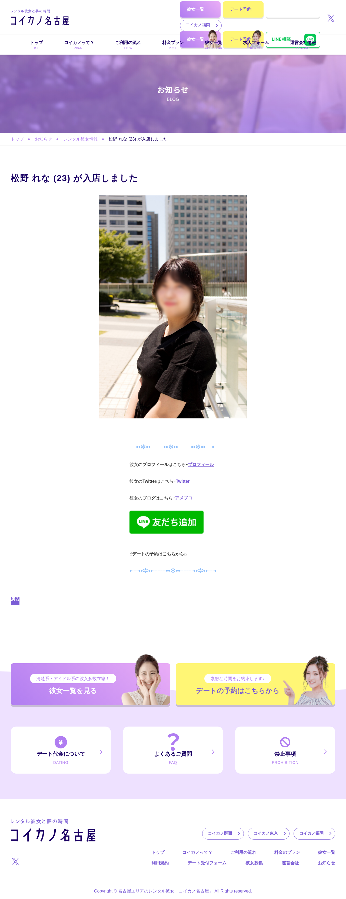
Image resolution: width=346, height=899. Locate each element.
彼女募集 (254, 863)
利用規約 (160, 863)
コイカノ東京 (150, 10)
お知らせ (43, 139)
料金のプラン (287, 852)
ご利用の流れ (243, 852)
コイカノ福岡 (104, 25)
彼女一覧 (326, 852)
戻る (15, 599)
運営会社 (290, 863)
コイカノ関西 (104, 10)
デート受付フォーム (207, 863)
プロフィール (201, 464)
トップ (17, 139)
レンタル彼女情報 (80, 139)
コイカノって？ (197, 852)
